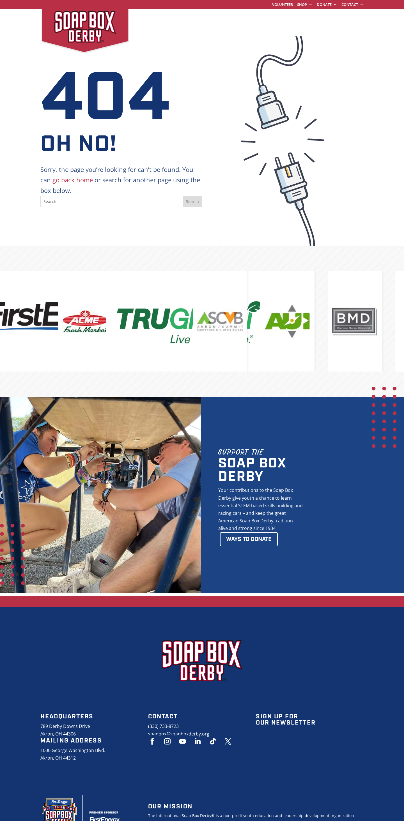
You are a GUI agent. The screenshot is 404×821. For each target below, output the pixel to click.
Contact (349, 5)
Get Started (214, 18)
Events (317, 18)
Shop (302, 5)
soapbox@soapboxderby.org (178, 734)
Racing (250, 18)
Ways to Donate (249, 539)
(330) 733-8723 (163, 726)
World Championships (161, 18)
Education (283, 18)
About (345, 18)
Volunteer (282, 5)
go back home (72, 180)
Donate (324, 5)
